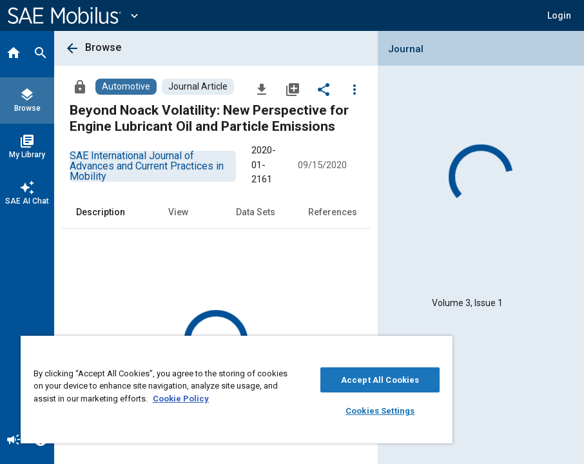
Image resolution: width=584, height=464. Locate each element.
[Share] (323, 89)
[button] (559, 15)
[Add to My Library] (293, 89)
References (332, 212)
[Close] (439, 350)
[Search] (40, 54)
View (178, 212)
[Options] (354, 89)
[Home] (13, 54)
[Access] (80, 86)
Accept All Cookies (380, 380)
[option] (147, 166)
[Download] (262, 89)
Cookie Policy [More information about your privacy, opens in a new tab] (181, 398)
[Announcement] (13, 441)
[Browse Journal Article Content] (198, 87)
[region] (237, 389)
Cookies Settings (380, 411)
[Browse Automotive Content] (126, 87)
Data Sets (255, 212)
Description (100, 212)
